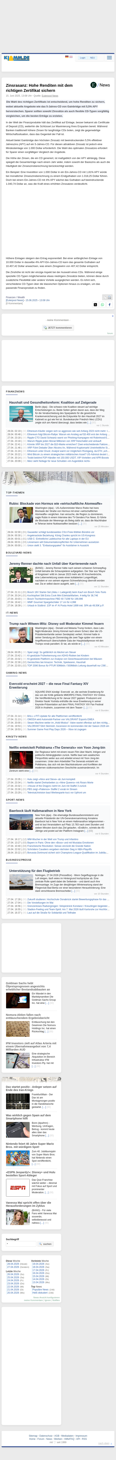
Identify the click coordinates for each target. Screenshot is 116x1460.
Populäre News (40, 1289)
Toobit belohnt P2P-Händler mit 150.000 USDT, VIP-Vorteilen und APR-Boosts (68, 457)
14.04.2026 (38, 1279)
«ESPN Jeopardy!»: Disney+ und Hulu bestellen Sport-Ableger (30, 1174)
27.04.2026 (13, 1267)
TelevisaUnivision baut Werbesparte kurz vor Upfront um (56, 792)
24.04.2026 (13, 1280)
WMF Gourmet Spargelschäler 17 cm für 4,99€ (51, 602)
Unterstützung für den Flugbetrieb (34, 871)
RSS (84, 1439)
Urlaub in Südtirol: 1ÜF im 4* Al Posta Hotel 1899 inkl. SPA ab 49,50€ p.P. (65, 605)
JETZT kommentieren (58, 327)
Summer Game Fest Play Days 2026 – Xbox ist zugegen (56, 729)
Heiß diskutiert (40, 1292)
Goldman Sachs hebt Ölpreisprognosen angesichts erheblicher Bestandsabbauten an (28, 986)
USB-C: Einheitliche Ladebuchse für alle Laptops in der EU (58, 538)
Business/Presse (19, 859)
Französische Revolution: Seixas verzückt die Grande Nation (59, 846)
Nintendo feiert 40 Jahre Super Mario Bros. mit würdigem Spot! (30, 1145)
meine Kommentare (33, 1300)
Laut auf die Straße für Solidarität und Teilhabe (51, 912)
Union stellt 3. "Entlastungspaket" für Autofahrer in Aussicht (58, 545)
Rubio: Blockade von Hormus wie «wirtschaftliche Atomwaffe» (55, 503)
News (49, 1439)
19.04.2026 (38, 1264)
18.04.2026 (38, 1267)
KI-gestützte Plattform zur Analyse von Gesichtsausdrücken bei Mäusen (64, 659)
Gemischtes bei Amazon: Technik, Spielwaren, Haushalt (56, 662)
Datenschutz (46, 1435)
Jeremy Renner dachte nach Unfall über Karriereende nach (53, 563)
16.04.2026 (38, 1273)
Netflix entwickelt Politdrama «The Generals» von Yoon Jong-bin (57, 747)
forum (110, 333)
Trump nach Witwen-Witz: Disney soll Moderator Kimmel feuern (56, 623)
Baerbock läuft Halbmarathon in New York (40, 810)
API (78, 1439)
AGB (56, 1435)
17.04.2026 (38, 1270)
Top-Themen (15, 492)
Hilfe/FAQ (69, 1439)
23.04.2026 (13, 1283)
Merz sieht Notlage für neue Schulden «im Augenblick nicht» (58, 461)
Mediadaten (67, 1435)
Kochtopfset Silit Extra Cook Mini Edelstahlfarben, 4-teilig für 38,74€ (62, 595)
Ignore (48, 1300)
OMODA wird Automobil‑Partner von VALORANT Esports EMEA (60, 719)
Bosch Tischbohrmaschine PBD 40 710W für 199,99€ (55, 599)
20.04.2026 (13, 1292)
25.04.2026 (13, 1277)
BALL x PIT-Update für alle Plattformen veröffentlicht (54, 716)
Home (32, 1439)
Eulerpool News (50, 95)
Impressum (81, 1435)
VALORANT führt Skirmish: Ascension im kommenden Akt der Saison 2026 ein (68, 726)
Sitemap (33, 1435)
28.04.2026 (13, 1264)
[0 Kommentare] (14, 303)
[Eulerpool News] (15, 300)
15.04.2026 (38, 1276)
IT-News (12, 612)
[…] (89, 422)
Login (82, 58)
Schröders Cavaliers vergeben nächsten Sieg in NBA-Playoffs (59, 849)
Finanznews (15, 391)
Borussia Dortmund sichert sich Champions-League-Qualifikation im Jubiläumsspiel (70, 852)
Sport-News (15, 799)
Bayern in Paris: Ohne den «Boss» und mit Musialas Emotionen (60, 842)
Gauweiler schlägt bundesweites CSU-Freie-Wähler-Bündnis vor (60, 532)
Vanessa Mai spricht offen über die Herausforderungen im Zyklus (28, 1204)
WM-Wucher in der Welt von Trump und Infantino (52, 839)
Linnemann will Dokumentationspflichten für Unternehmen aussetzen (63, 542)
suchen (45, 1243)
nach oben (103, 1443)
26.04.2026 (13, 1274)
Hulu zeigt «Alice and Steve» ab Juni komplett (51, 779)
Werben (58, 1439)
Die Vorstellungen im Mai (40, 902)
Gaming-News (16, 672)
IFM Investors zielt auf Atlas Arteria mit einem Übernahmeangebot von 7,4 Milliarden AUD (31, 1046)
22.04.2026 (13, 1286)
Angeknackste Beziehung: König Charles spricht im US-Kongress (61, 535)
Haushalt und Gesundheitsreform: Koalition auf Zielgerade (53, 402)
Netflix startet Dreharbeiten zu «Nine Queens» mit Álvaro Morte (60, 782)
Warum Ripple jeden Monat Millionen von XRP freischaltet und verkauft (64, 441)
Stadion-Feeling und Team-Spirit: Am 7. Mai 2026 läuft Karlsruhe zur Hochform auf (70, 909)
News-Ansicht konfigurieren (46, 1297)
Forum (40, 1439)
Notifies (56, 1300)
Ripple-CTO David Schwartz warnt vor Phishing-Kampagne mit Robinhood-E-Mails (70, 437)
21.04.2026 (13, 1289)
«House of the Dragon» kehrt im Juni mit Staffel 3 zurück (56, 786)
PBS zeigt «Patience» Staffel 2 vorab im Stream (52, 789)
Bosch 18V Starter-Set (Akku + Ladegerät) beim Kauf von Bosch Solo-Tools (66, 592)
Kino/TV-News (16, 736)
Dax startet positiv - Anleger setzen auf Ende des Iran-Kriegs (31, 1088)
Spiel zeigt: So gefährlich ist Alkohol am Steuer (51, 652)
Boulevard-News (19, 552)
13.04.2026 (38, 1282)
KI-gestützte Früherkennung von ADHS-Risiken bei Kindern (58, 655)
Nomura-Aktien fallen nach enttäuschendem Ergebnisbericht (27, 1016)
